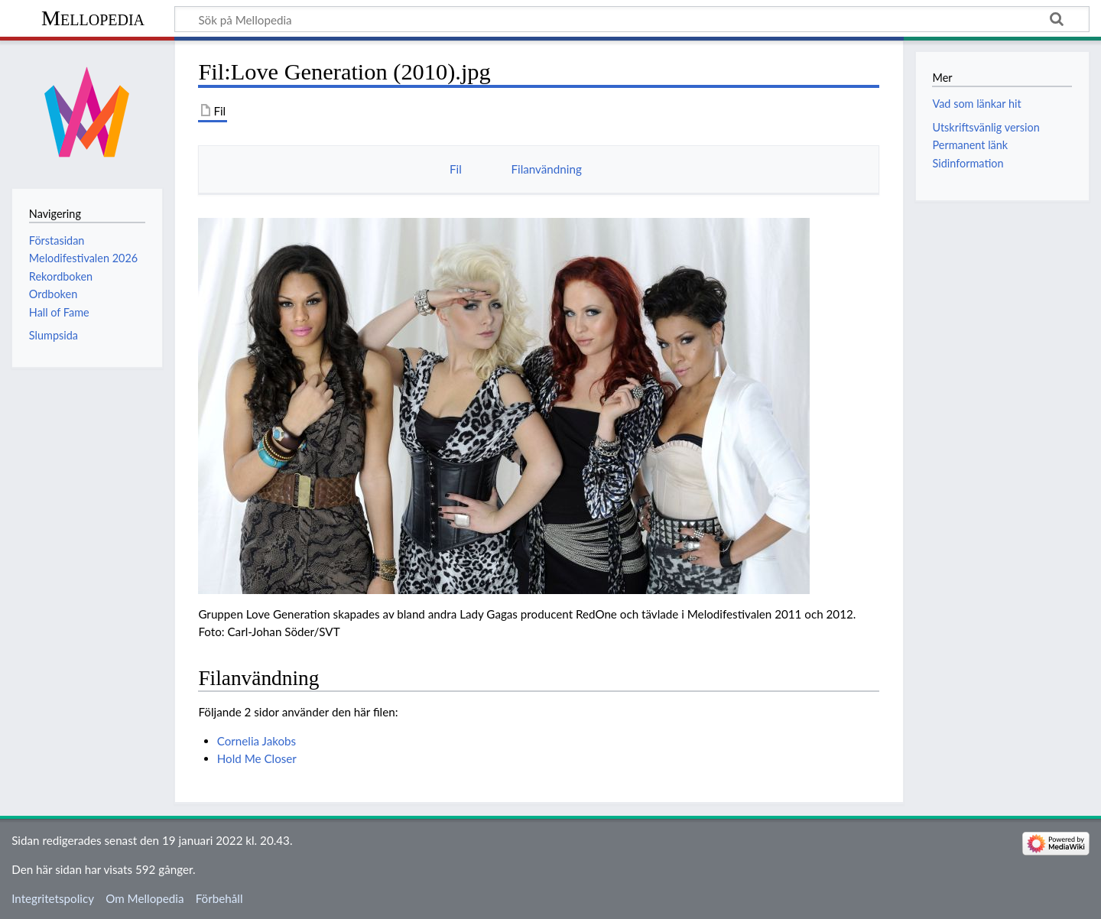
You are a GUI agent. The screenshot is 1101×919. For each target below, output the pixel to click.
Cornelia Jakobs (257, 741)
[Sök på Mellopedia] (632, 19)
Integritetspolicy (52, 898)
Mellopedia (93, 18)
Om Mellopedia (145, 898)
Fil (456, 169)
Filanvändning (546, 169)
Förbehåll (219, 898)
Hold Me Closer (257, 758)
